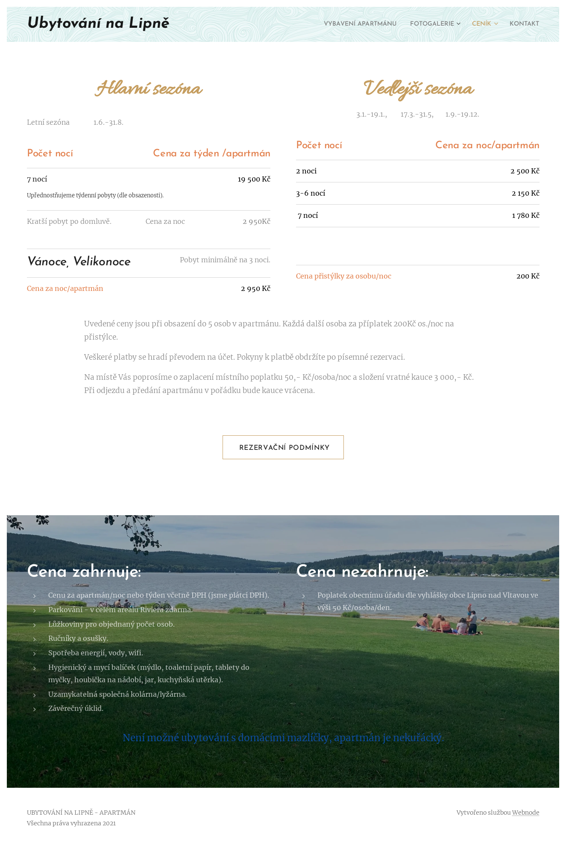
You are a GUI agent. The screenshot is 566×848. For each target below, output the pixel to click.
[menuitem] (345, 24)
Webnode (526, 812)
